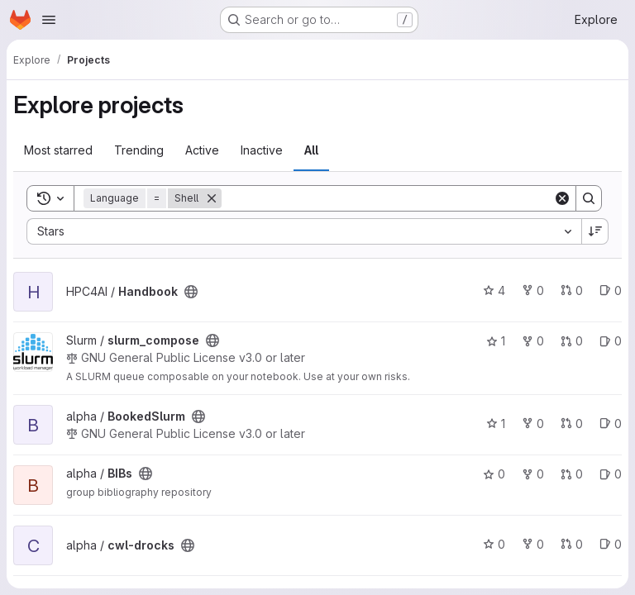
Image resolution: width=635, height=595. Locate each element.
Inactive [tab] (262, 150)
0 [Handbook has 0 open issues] (610, 290)
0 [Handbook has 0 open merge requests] (572, 290)
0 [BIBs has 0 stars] (494, 474)
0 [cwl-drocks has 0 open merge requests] (572, 544)
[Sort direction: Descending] (595, 231)
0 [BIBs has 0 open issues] (610, 474)
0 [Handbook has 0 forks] (533, 290)
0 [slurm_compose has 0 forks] (533, 341)
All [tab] (311, 150)
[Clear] (562, 198)
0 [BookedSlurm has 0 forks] (533, 423)
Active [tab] (202, 150)
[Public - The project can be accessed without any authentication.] (191, 291)
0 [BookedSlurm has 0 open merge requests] (572, 423)
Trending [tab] (139, 150)
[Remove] (212, 198)
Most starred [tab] (58, 150)
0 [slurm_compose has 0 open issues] (610, 341)
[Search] (387, 198)
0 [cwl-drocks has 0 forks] (533, 544)
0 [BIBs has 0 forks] (533, 474)
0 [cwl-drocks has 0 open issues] (610, 544)
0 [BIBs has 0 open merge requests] (572, 474)
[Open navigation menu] (49, 20)
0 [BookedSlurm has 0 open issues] (610, 423)
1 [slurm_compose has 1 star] (495, 341)
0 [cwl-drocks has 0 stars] (494, 544)
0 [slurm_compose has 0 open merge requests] (572, 341)
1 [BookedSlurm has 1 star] (495, 423)
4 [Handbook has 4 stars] (494, 290)
